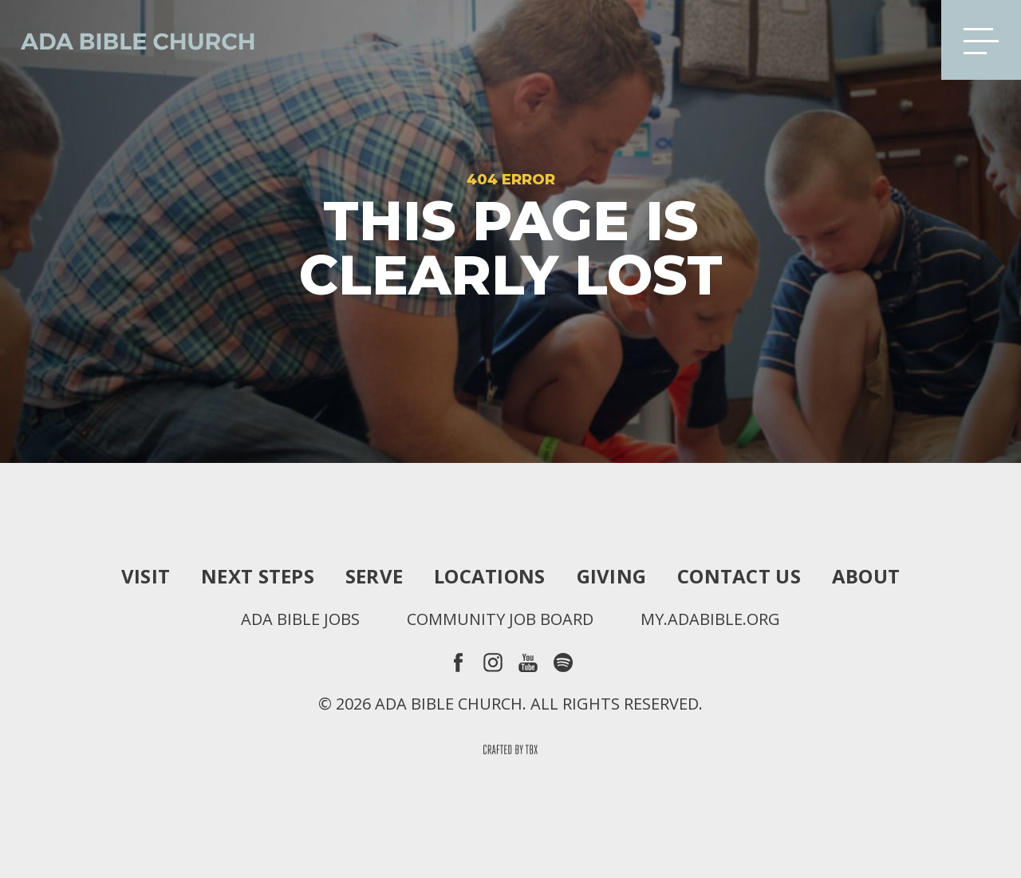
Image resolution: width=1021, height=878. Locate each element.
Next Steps (257, 576)
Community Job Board (500, 619)
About (866, 576)
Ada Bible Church (127, 40)
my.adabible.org (710, 619)
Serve (374, 576)
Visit (145, 576)
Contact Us (739, 576)
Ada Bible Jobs (300, 619)
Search (903, 39)
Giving (612, 576)
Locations (489, 576)
